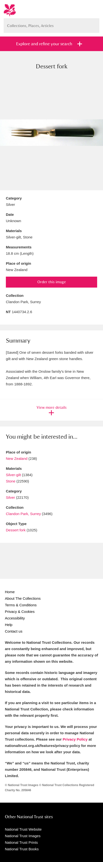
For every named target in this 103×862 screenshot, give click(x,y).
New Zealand (16, 458)
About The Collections (23, 598)
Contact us (13, 631)
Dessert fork (16, 530)
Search (93, 23)
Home (10, 592)
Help (8, 625)
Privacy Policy (75, 739)
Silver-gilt (13, 475)
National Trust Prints (21, 842)
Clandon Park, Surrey (23, 514)
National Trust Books (22, 849)
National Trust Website (23, 829)
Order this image (51, 282)
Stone (10, 481)
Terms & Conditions (21, 605)
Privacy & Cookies (20, 611)
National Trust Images (23, 836)
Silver (10, 497)
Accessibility (15, 618)
